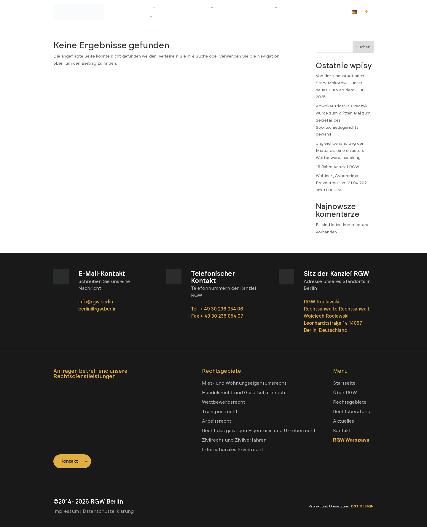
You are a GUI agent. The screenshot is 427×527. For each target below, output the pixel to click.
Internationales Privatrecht (232, 449)
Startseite (344, 383)
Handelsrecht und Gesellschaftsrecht (244, 392)
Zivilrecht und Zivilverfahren (234, 440)
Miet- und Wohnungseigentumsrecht (244, 383)
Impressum (66, 511)
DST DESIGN (362, 506)
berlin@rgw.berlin (97, 309)
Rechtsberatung (248, 8)
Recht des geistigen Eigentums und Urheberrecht (259, 430)
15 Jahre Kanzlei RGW (337, 166)
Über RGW (138, 8)
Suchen (363, 47)
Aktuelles (302, 8)
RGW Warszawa (351, 440)
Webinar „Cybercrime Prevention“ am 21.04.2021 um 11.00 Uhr (342, 182)
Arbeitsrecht (216, 421)
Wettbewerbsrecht (223, 402)
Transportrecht (220, 411)
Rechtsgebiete (187, 8)
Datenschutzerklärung (108, 511)
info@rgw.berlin (96, 302)
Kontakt (136, 17)
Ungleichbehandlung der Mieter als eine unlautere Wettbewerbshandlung (340, 150)
